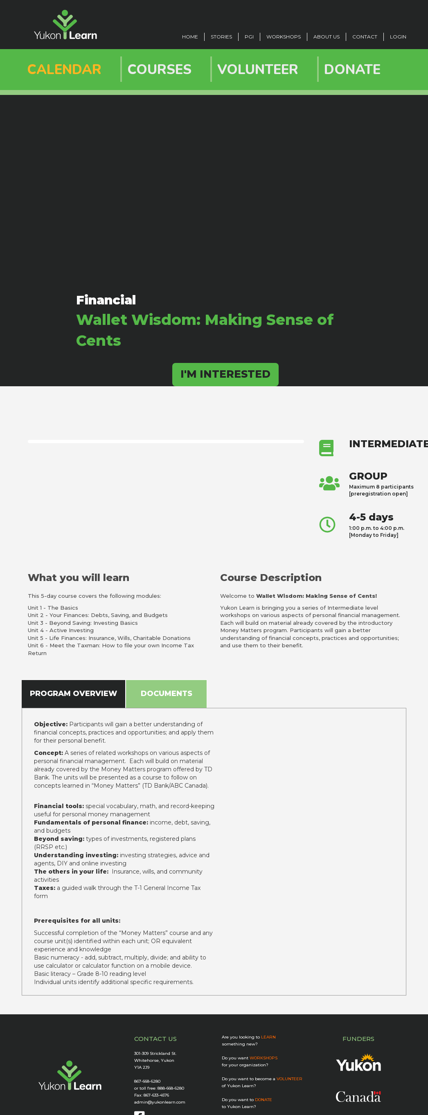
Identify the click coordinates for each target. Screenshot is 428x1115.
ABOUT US (326, 37)
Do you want (249, 1058)
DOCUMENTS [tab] (166, 693)
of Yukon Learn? (239, 1085)
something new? (240, 1044)
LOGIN (398, 37)
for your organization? (245, 1065)
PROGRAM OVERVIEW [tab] (73, 693)
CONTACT (364, 37)
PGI (249, 37)
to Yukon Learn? (239, 1106)
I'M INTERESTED (225, 374)
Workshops (283, 37)
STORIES (221, 37)
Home (190, 37)
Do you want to (247, 1099)
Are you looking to (249, 1037)
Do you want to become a (262, 1078)
